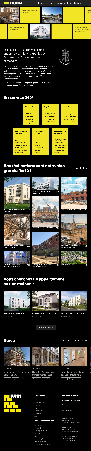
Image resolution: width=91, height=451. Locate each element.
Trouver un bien (45, 3)
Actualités (60, 3)
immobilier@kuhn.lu (72, 431)
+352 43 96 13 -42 (70, 429)
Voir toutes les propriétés (45, 327)
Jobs (69, 3)
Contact (77, 3)
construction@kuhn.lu (73, 422)
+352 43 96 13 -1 (69, 420)
